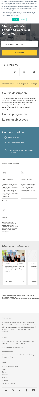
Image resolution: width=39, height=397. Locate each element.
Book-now (19, 52)
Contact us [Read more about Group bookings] (5, 201)
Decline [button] (23, 19)
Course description (8, 84)
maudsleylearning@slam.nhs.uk (13, 347)
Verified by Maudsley (9, 383)
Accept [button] (15, 19)
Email (34, 72)
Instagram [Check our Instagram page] (12, 390)
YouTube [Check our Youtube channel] (33, 390)
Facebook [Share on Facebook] (5, 72)
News (4, 369)
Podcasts (5, 378)
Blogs (4, 372)
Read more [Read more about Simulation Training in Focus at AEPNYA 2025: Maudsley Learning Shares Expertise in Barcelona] (8, 282)
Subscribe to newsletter (10, 366)
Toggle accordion (36, 93)
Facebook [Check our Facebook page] (26, 390)
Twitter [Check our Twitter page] (19, 390)
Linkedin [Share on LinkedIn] (24, 72)
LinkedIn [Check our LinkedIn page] (5, 390)
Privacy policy (6, 380)
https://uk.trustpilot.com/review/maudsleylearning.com (20, 299)
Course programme (22, 84)
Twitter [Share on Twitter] (15, 72)
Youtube (5, 375)
